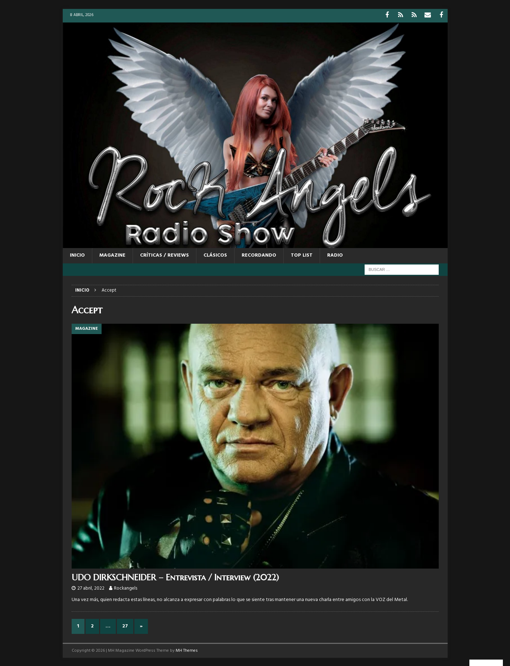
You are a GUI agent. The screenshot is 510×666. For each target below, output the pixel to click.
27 (125, 625)
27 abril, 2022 (90, 587)
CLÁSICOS (215, 255)
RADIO (335, 255)
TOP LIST (302, 255)
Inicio (77, 255)
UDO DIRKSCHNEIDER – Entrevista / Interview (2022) (175, 576)
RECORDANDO (259, 255)
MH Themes (187, 649)
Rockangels (125, 587)
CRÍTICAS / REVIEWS (164, 255)
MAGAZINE (112, 255)
